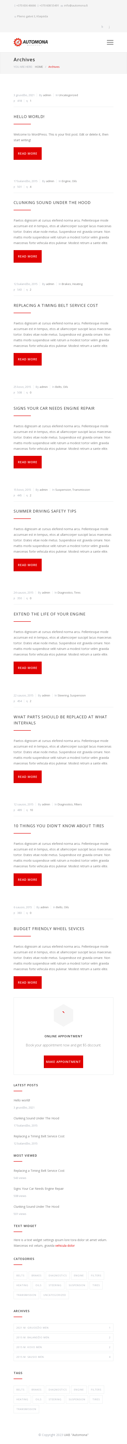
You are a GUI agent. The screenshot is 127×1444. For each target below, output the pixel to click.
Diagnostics (65, 592)
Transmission (81, 490)
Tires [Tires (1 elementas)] (96, 1399)
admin (47, 95)
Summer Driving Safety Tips (45, 511)
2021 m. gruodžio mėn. (63, 1327)
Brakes (66, 284)
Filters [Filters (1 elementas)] (96, 1389)
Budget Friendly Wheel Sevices (49, 928)
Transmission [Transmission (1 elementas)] (26, 1409)
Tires (77, 592)
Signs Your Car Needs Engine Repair (54, 408)
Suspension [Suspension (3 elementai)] (77, 1399)
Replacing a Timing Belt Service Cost (56, 305)
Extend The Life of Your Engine (50, 614)
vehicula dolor (65, 1245)
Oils (74, 181)
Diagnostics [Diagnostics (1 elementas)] (58, 1389)
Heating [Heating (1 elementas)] (22, 1399)
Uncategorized (68, 95)
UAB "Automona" (76, 1435)
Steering (63, 695)
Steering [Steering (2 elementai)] (55, 1399)
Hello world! (29, 116)
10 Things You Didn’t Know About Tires (59, 825)
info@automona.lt (76, 5)
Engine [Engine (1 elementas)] (79, 1389)
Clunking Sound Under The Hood (52, 202)
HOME (39, 67)
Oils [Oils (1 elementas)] (38, 1399)
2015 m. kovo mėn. (63, 1347)
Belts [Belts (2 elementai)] (20, 1389)
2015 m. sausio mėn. (63, 1357)
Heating (77, 284)
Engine (66, 181)
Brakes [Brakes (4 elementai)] (36, 1389)
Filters (78, 804)
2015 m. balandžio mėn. (63, 1337)
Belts (58, 387)
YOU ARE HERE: (23, 67)
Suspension (63, 490)
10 (31, 810)
